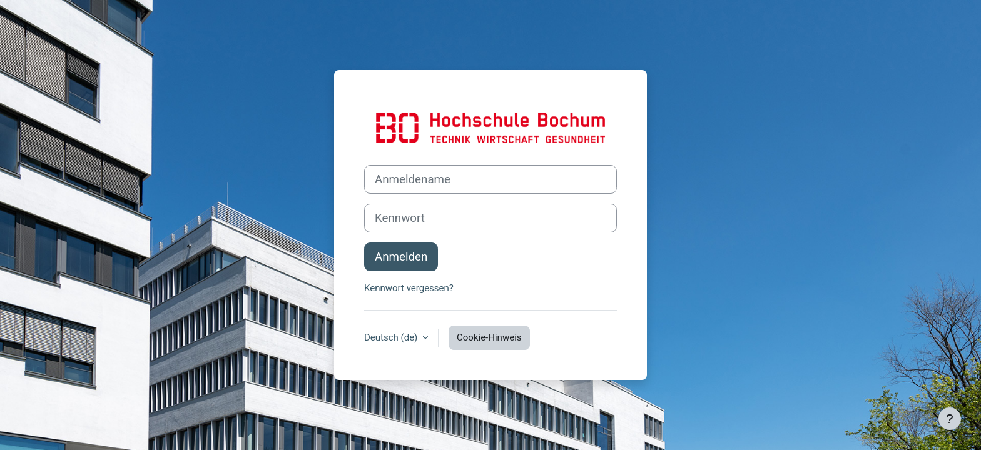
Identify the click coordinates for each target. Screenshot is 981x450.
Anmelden (401, 257)
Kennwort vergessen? (409, 288)
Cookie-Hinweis (489, 337)
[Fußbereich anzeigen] (949, 419)
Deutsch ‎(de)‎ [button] (392, 337)
